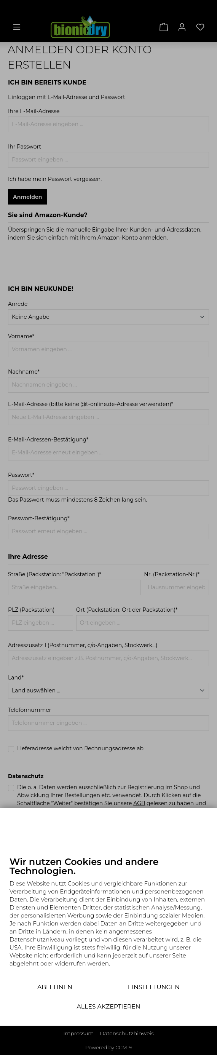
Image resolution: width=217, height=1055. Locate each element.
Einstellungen (154, 987)
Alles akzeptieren (108, 1006)
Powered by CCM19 (108, 1047)
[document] (108, 917)
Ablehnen (54, 987)
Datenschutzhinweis (126, 1033)
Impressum (78, 1033)
